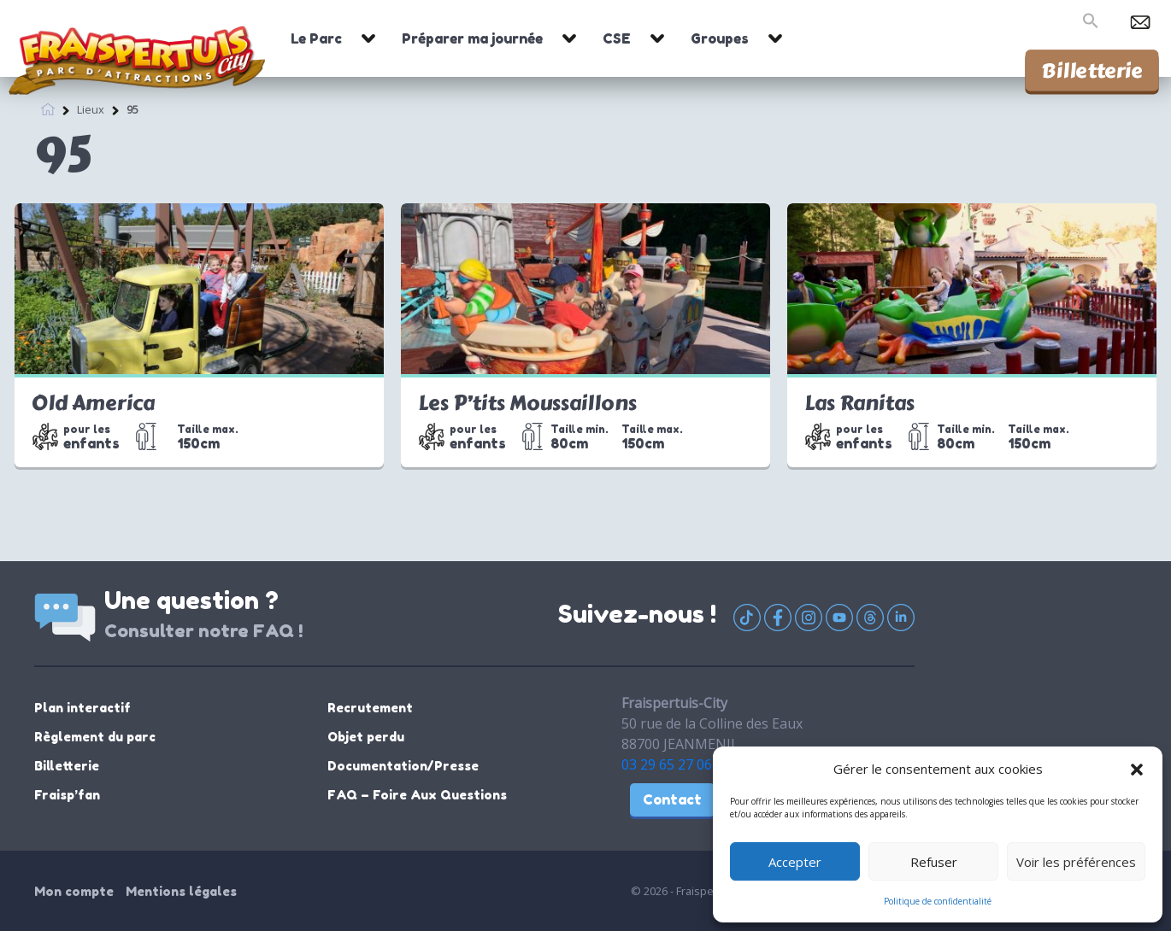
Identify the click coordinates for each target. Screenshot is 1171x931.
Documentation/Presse (403, 765)
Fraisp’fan (67, 795)
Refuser (933, 861)
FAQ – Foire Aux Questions (417, 795)
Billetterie (1092, 70)
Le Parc (316, 38)
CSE (617, 38)
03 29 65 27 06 (666, 764)
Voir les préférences (1076, 861)
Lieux (90, 108)
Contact (672, 799)
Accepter (794, 861)
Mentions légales (181, 891)
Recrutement (370, 707)
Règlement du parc (95, 736)
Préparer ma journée (472, 38)
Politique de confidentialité (938, 901)
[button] (1136, 768)
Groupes (720, 38)
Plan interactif (82, 707)
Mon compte (74, 891)
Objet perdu (365, 736)
